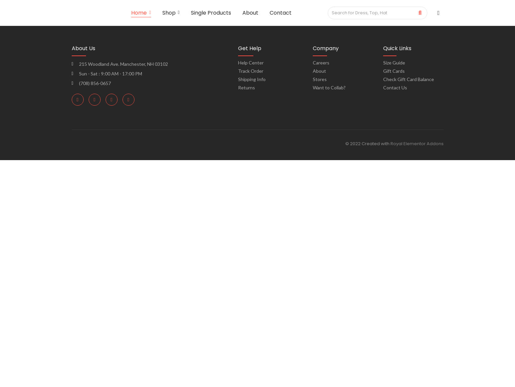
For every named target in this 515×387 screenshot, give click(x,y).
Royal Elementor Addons (417, 144)
